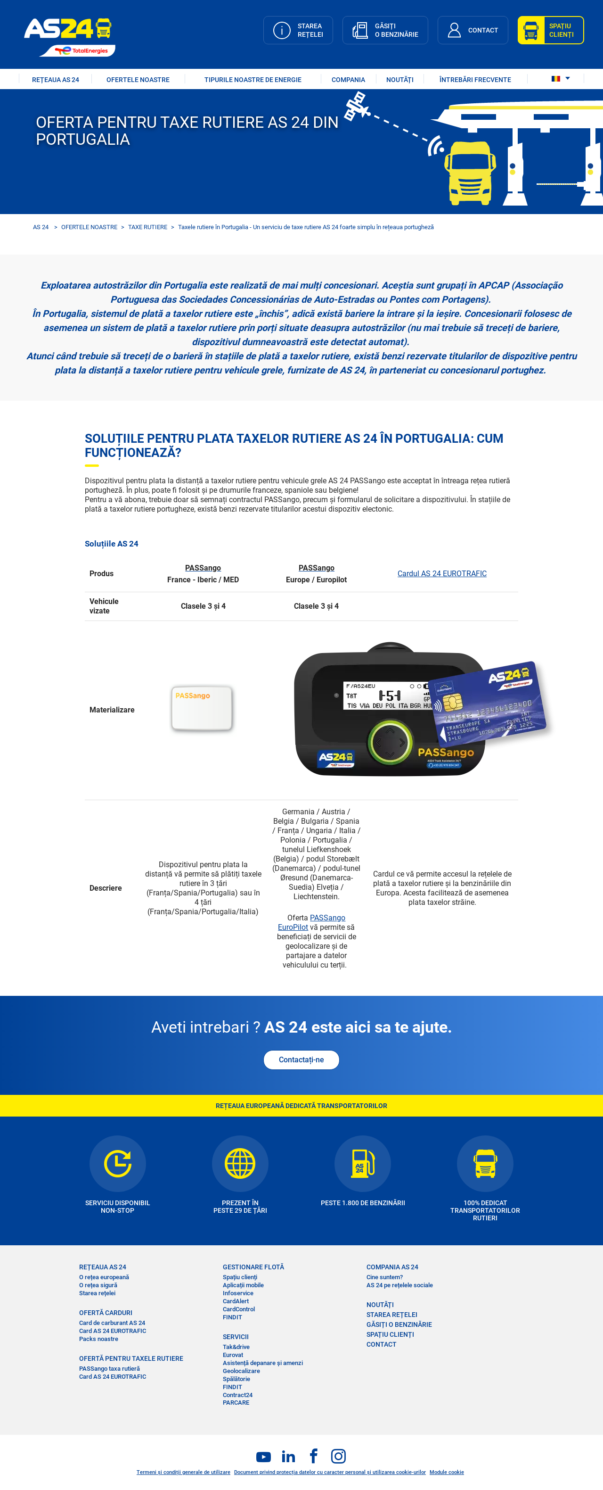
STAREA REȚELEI (392, 1314)
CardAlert (236, 1301)
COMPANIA (348, 79)
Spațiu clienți (240, 1277)
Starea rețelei (97, 1293)
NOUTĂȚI (400, 79)
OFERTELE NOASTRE (138, 79)
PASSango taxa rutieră (109, 1368)
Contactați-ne (301, 1059)
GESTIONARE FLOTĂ (253, 1267)
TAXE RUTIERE (147, 227)
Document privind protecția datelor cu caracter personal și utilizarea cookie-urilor (330, 1472)
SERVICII (236, 1337)
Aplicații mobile (243, 1285)
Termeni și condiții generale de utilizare (183, 1472)
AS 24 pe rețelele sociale (400, 1285)
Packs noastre (98, 1338)
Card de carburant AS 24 (112, 1322)
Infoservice (238, 1293)
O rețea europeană (104, 1277)
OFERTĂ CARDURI (105, 1312)
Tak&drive (236, 1346)
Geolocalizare (241, 1370)
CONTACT (382, 1344)
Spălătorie (236, 1378)
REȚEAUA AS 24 (55, 79)
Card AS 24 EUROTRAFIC (112, 1330)
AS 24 (41, 227)
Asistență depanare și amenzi (263, 1362)
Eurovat (233, 1354)
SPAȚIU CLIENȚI (390, 1334)
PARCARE (236, 1402)
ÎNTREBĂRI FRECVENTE (475, 79)
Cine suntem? (385, 1277)
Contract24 (238, 1395)
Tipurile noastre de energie (253, 79)
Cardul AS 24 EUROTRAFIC (442, 573)
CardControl (239, 1309)
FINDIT (232, 1317)
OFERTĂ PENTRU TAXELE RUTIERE (131, 1358)
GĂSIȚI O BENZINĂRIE (399, 1324)
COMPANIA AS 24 (392, 1267)
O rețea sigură (98, 1285)
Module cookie (447, 1472)
